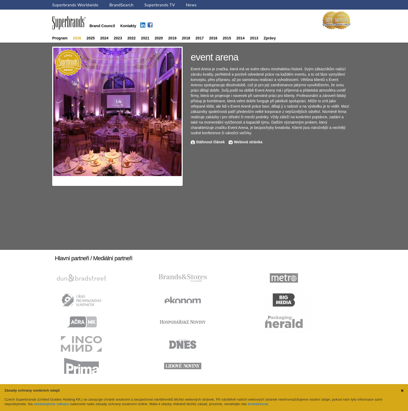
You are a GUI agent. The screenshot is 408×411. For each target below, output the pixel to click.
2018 (186, 38)
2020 (159, 38)
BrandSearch (121, 4)
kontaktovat (258, 404)
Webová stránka (248, 142)
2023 (118, 38)
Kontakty (128, 26)
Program (60, 38)
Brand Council (102, 26)
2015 (227, 38)
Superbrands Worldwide (75, 4)
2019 (172, 38)
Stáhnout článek (210, 142)
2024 (104, 38)
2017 (199, 38)
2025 (91, 38)
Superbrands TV (159, 4)
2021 (145, 38)
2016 (213, 38)
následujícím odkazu (51, 404)
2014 (240, 38)
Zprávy (270, 38)
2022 (131, 38)
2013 (254, 38)
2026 (77, 38)
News (191, 4)
